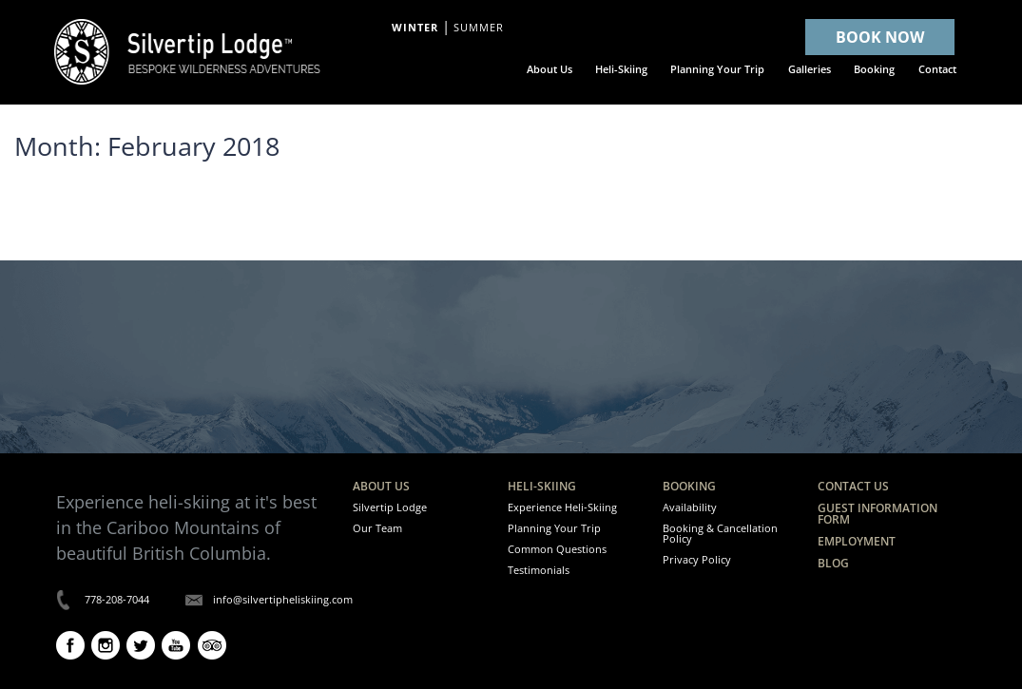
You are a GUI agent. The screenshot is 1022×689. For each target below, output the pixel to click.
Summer (478, 27)
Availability (690, 507)
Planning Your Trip (554, 528)
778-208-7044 (117, 599)
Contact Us (853, 486)
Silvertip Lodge (390, 507)
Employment (857, 541)
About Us (381, 486)
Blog (833, 563)
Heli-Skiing (542, 486)
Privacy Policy (697, 559)
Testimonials (538, 570)
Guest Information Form (877, 513)
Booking (689, 486)
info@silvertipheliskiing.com (283, 599)
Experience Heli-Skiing (562, 507)
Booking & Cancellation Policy (720, 533)
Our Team (377, 528)
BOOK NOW (880, 37)
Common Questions (557, 549)
